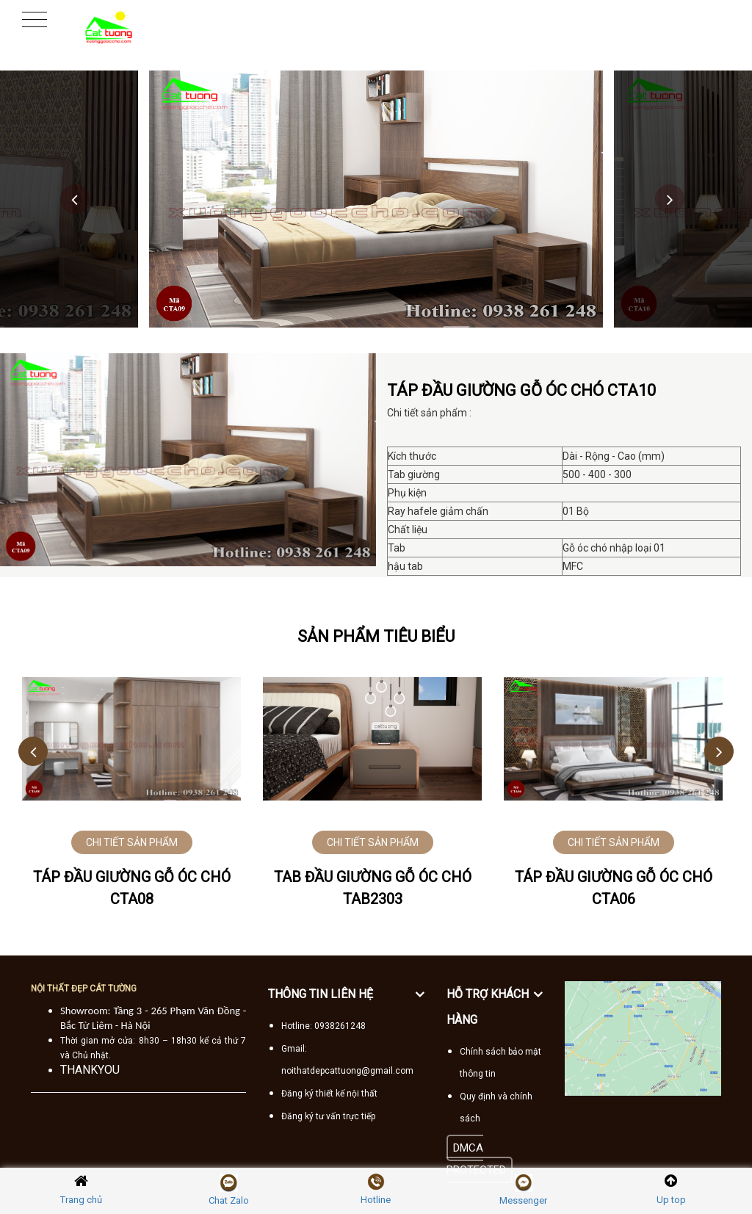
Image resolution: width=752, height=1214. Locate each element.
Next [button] (669, 199)
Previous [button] (75, 199)
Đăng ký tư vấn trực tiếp (328, 1116)
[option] (376, 199)
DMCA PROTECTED (476, 1159)
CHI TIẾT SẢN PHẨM (132, 842)
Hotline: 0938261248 (323, 1026)
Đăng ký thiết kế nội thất (329, 1093)
